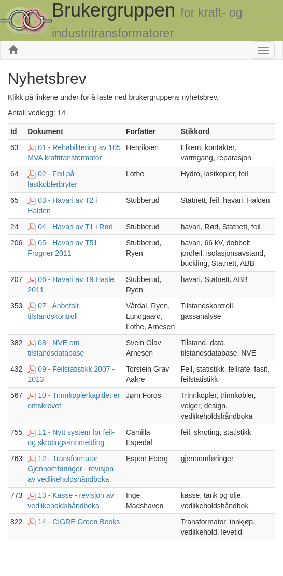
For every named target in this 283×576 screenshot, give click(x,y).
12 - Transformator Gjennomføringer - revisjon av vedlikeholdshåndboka (70, 468)
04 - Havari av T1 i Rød (75, 227)
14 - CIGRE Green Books (79, 522)
